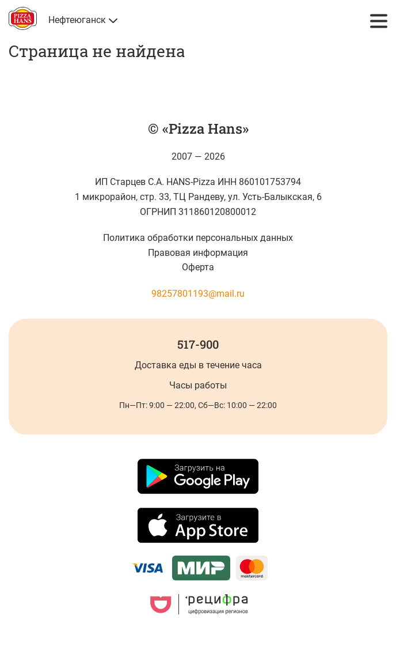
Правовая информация (198, 252)
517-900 (198, 344)
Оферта (198, 267)
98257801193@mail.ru (198, 293)
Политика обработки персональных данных (198, 237)
